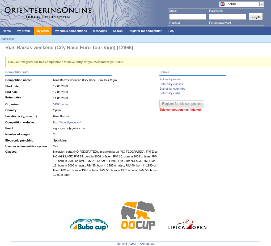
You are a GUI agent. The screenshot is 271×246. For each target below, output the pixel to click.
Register (174, 22)
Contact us (147, 243)
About (132, 243)
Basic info (7, 38)
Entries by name (169, 79)
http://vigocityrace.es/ (67, 122)
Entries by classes (171, 84)
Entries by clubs (169, 93)
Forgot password (220, 22)
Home (121, 243)
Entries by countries (172, 88)
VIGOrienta (60, 104)
